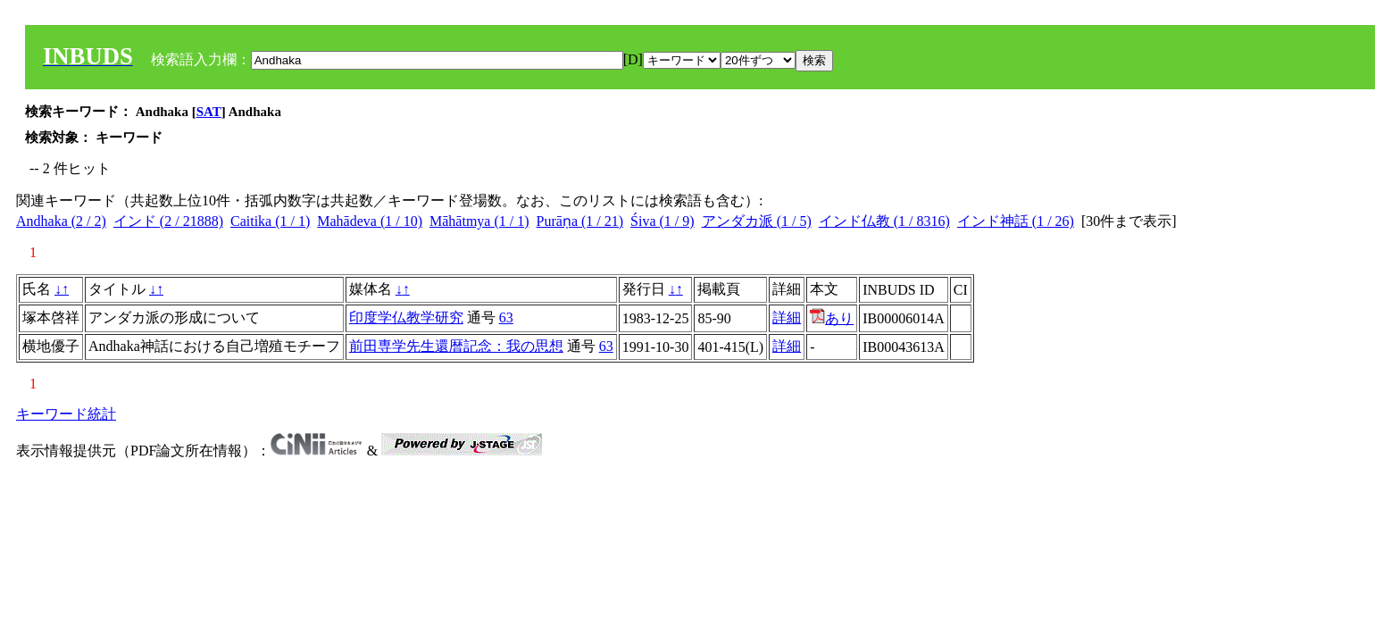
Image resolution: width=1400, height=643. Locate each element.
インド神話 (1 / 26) (1015, 221)
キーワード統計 (66, 414)
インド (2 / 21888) (168, 221)
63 (506, 317)
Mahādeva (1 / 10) (369, 221)
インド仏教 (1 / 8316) (884, 221)
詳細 (786, 317)
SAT (208, 111)
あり (832, 318)
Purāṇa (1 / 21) (580, 221)
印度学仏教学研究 (406, 317)
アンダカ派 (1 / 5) (757, 221)
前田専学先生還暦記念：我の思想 (456, 346)
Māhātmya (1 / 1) (479, 221)
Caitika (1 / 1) (270, 221)
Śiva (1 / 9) (662, 221)
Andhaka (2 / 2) (61, 221)
